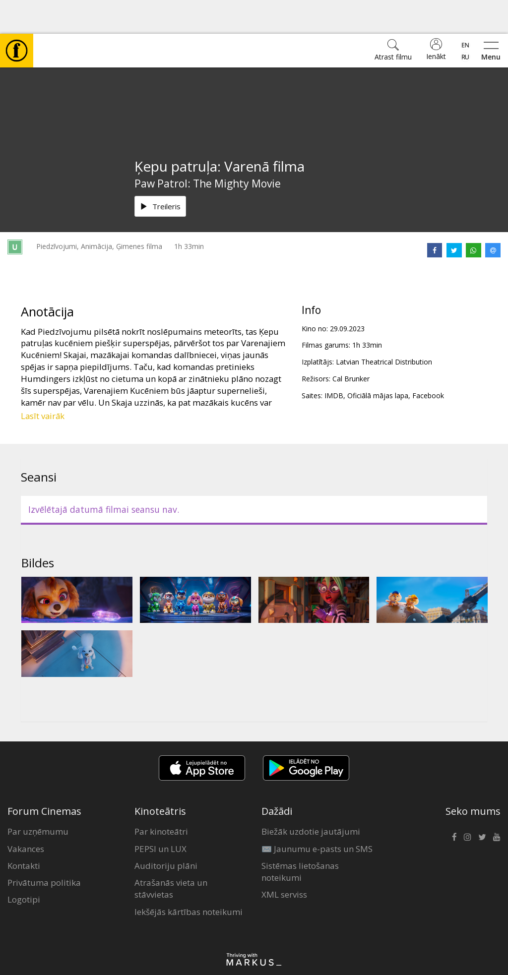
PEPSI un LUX (160, 815)
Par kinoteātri (161, 797)
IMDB (333, 361)
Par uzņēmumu (37, 797)
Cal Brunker (351, 345)
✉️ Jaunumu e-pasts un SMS (317, 815)
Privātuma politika (44, 848)
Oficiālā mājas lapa (377, 361)
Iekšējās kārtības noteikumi (188, 878)
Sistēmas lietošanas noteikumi (300, 838)
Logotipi (23, 865)
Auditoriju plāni (165, 832)
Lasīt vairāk (42, 382)
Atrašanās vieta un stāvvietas (170, 854)
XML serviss (284, 860)
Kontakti (23, 832)
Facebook (428, 361)
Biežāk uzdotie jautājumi (310, 797)
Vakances (25, 815)
